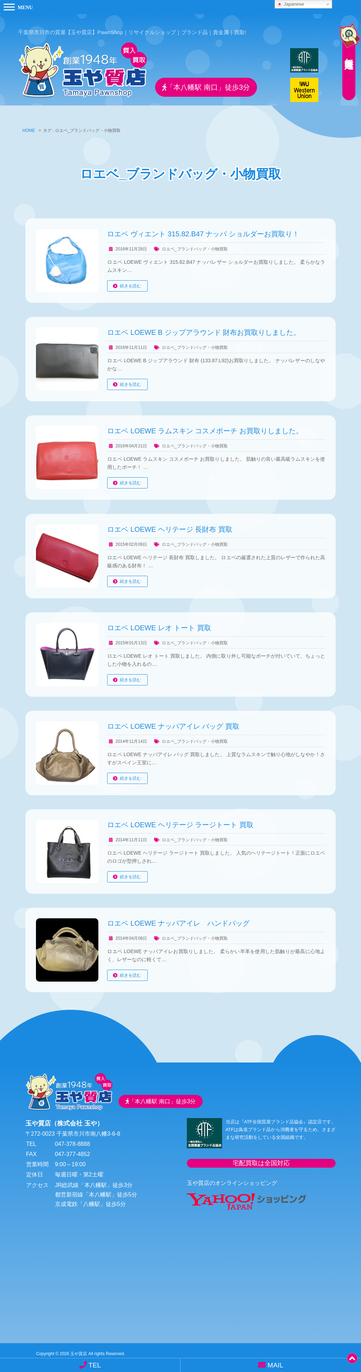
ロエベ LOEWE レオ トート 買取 (159, 623)
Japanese (290, 4)
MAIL (270, 1365)
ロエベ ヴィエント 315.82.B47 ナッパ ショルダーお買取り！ (203, 229)
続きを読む (130, 281)
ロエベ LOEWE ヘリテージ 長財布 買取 (169, 524)
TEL (90, 1365)
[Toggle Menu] (9, 7)
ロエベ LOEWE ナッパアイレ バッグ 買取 (173, 721)
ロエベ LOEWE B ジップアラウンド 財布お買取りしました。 (203, 327)
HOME (29, 125)
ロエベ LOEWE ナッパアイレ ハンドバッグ (178, 918)
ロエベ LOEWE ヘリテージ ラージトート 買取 (180, 820)
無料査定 (347, 51)
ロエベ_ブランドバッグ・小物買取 (195, 244)
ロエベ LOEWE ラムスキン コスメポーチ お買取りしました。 (204, 426)
